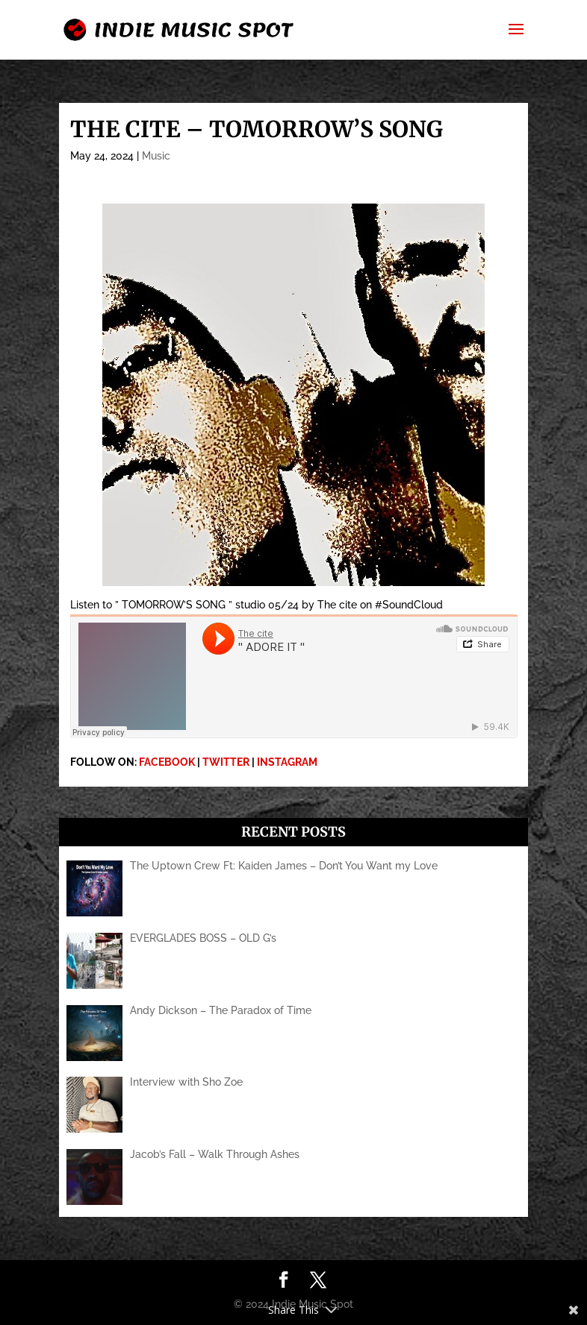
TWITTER (225, 762)
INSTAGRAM (287, 762)
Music (156, 156)
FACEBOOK (167, 762)
